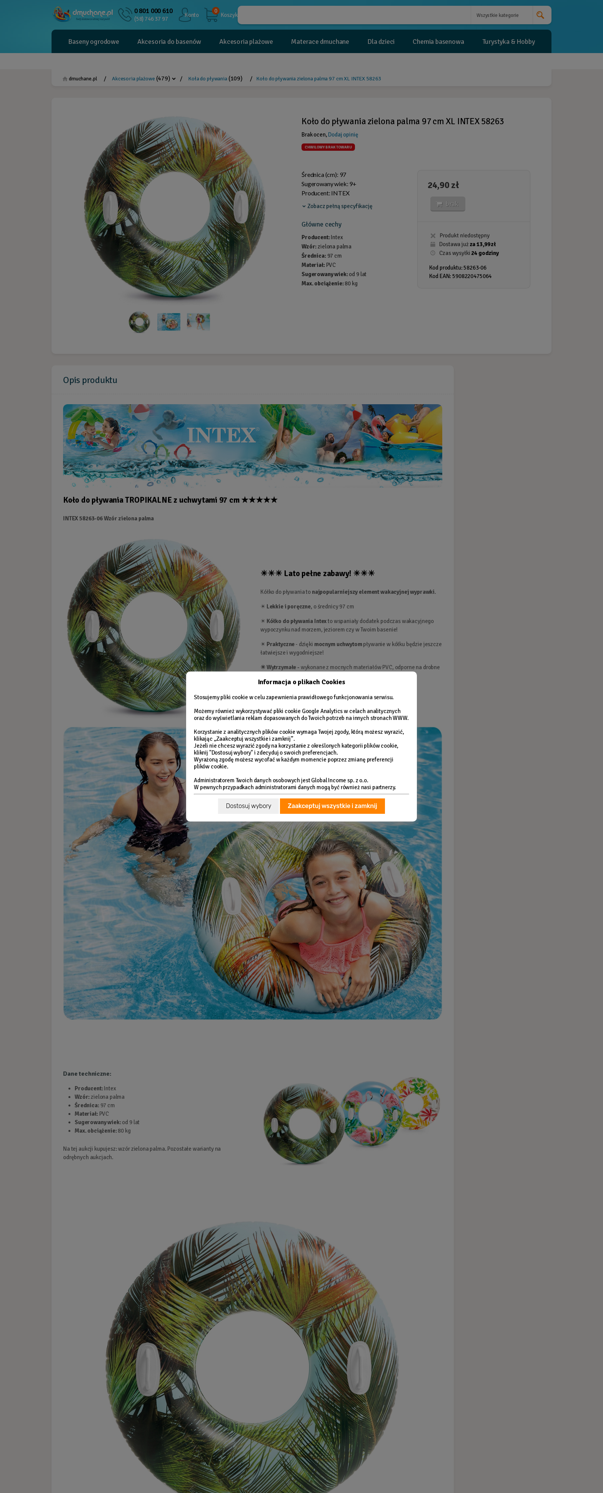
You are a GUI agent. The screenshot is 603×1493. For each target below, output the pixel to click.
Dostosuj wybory (248, 806)
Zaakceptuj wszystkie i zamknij (332, 806)
